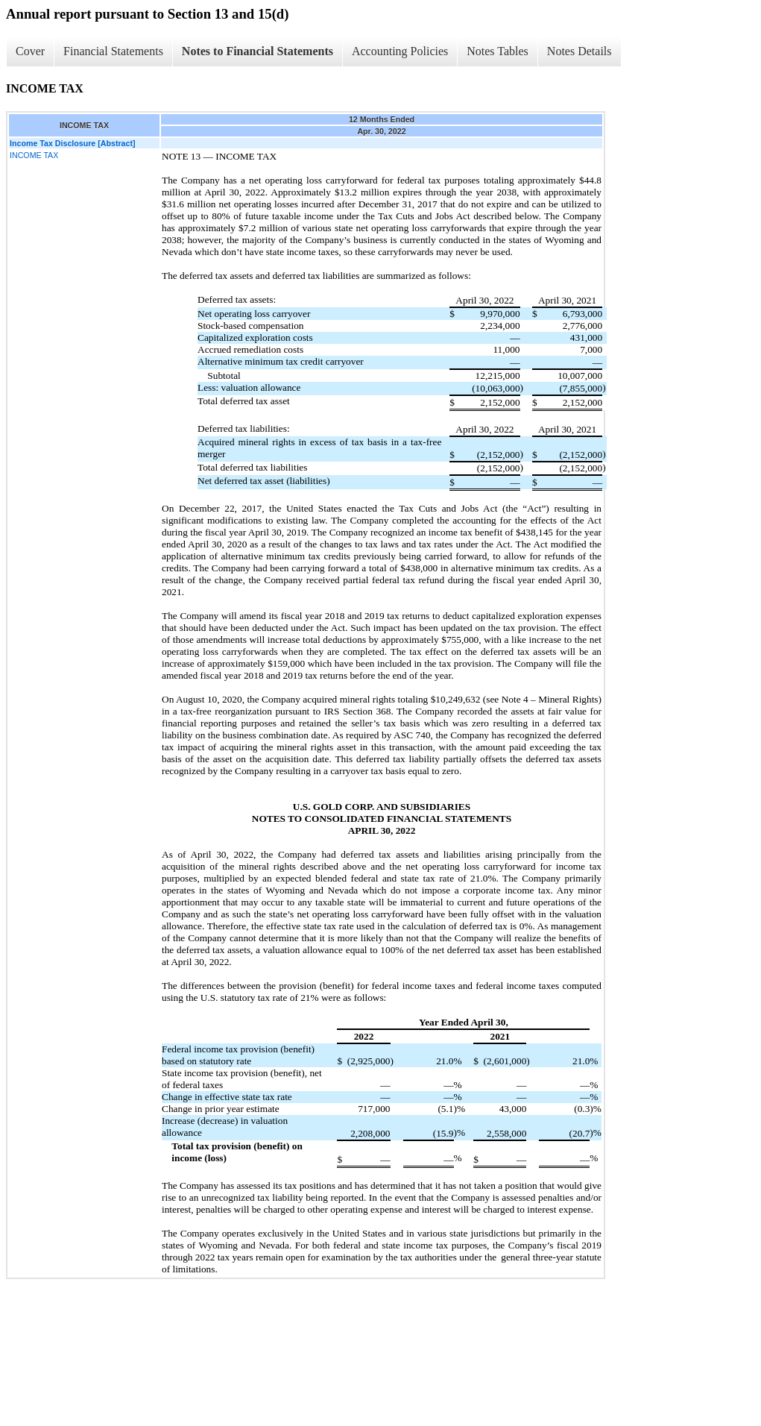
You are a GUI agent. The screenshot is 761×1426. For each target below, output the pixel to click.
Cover (30, 51)
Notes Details (579, 51)
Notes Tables (497, 51)
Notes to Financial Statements (257, 51)
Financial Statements (113, 51)
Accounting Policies (400, 51)
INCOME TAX (34, 155)
